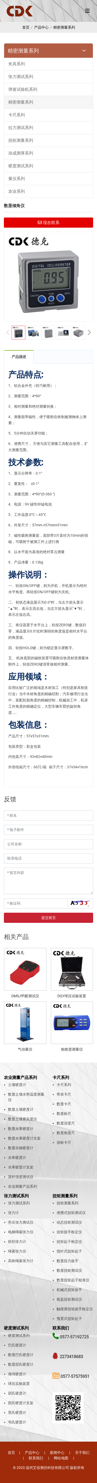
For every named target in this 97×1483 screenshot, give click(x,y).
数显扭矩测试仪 (69, 1270)
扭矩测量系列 (20, 140)
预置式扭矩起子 (69, 1318)
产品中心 (41, 27)
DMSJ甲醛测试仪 (25, 996)
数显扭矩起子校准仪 (73, 1280)
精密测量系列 (64, 27)
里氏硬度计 (17, 1412)
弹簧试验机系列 (22, 89)
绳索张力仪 (17, 1251)
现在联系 (48, 222)
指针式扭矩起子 (69, 1251)
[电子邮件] (48, 830)
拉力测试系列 (20, 127)
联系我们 (36, 1458)
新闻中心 (57, 1452)
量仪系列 (16, 178)
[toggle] (87, 11)
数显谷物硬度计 (20, 1148)
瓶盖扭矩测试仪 (69, 1299)
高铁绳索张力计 (20, 1261)
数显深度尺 (66, 1123)
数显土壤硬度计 (20, 1109)
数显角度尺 (66, 1133)
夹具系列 (16, 63)
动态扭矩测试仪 (69, 1222)
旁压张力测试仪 (20, 1222)
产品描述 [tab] (19, 357)
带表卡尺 (64, 1094)
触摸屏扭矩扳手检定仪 (75, 1309)
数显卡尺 (64, 1104)
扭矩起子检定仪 (69, 1241)
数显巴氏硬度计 (20, 1355)
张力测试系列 (20, 76)
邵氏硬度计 (17, 1393)
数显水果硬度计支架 (24, 1138)
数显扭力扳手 (67, 1261)
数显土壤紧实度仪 (22, 1119)
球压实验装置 (19, 1384)
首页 (25, 27)
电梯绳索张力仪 (20, 1232)
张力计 (13, 1213)
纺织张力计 (17, 1241)
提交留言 (48, 918)
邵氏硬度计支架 (20, 1403)
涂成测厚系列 (20, 153)
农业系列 (16, 191)
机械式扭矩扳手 (69, 1290)
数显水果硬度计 (20, 1129)
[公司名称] (48, 844)
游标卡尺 (64, 1142)
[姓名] (48, 815)
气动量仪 (25, 1049)
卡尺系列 (16, 114)
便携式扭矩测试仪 (71, 1213)
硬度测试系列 (20, 165)
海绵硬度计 (17, 1374)
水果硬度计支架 (20, 1167)
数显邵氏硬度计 (20, 1364)
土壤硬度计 (17, 1085)
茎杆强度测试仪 (20, 1177)
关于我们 (82, 1452)
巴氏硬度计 (17, 1345)
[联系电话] (48, 858)
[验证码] (36, 903)
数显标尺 (64, 1113)
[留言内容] (48, 881)
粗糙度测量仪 (72, 1049)
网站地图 (61, 1458)
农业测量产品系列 (22, 1186)
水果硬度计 (17, 1157)
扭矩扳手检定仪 (69, 1232)
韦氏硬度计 (17, 1422)
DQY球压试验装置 (71, 996)
